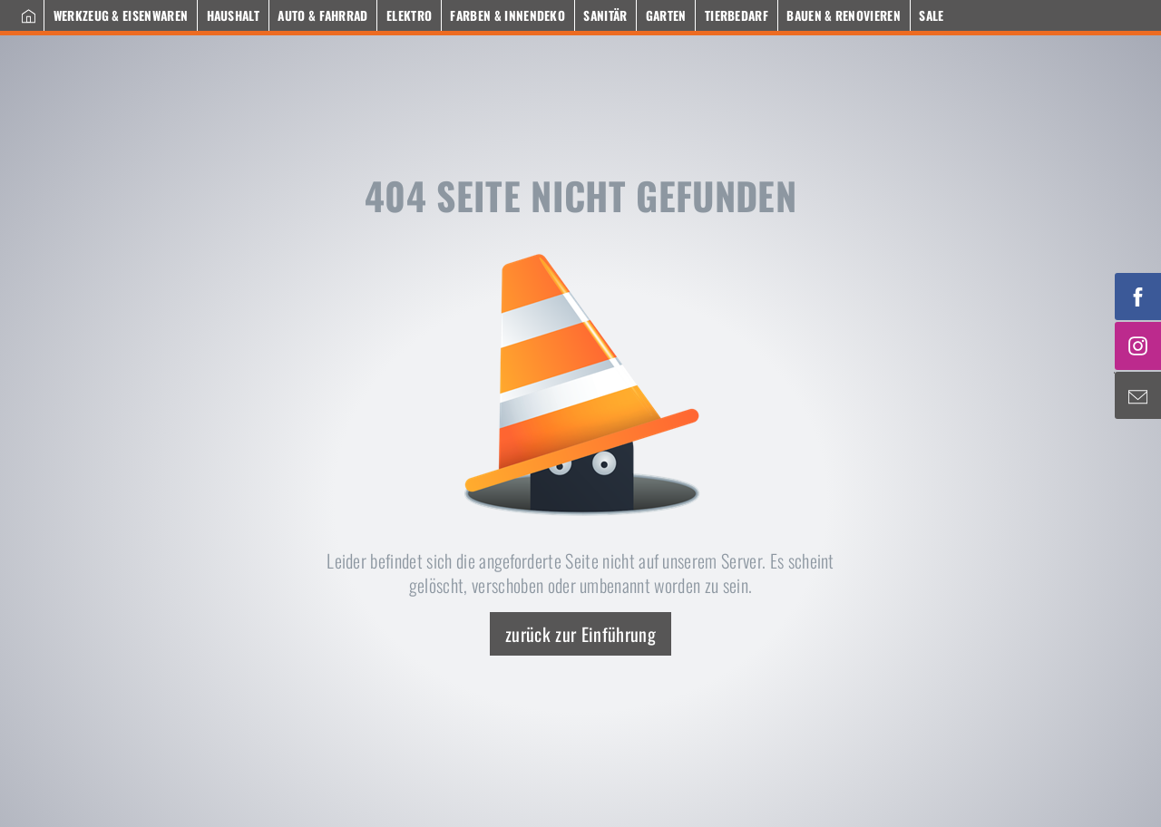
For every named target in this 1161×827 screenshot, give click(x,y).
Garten (666, 15)
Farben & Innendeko (507, 15)
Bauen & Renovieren (843, 15)
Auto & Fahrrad (322, 15)
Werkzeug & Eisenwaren (121, 15)
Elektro (409, 15)
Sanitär (605, 15)
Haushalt (233, 15)
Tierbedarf (736, 15)
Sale (931, 15)
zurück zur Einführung (580, 633)
